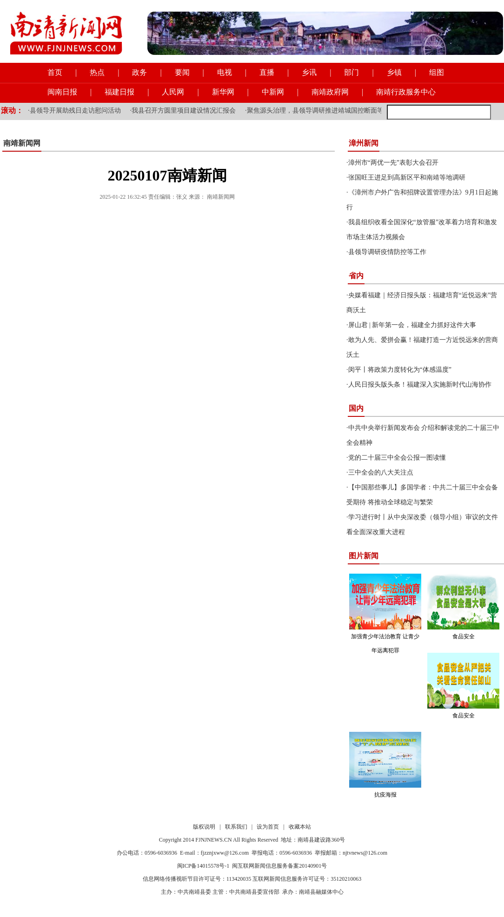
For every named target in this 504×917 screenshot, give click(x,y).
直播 (266, 72)
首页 (54, 72)
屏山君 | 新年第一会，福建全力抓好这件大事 (412, 324)
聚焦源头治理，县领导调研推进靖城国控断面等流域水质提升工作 (341, 110)
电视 (224, 72)
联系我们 (236, 826)
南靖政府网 (330, 92)
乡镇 (394, 72)
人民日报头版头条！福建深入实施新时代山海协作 (419, 384)
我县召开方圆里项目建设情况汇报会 (184, 110)
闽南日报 (62, 92)
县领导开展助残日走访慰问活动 (75, 110)
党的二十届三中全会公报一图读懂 (397, 457)
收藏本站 (300, 826)
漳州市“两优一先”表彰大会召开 (393, 162)
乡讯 (309, 72)
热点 (97, 72)
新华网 (223, 92)
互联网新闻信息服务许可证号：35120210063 (306, 879)
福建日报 (119, 92)
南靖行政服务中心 (406, 92)
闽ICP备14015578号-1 (203, 866)
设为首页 (268, 826)
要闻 (182, 72)
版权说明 (204, 826)
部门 (351, 72)
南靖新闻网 (21, 143)
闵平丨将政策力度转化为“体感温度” (399, 369)
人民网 (173, 92)
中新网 (273, 92)
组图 (436, 72)
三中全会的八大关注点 (380, 472)
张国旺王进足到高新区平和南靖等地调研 (406, 177)
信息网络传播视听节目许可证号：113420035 (197, 879)
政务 (139, 72)
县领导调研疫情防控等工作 (387, 251)
